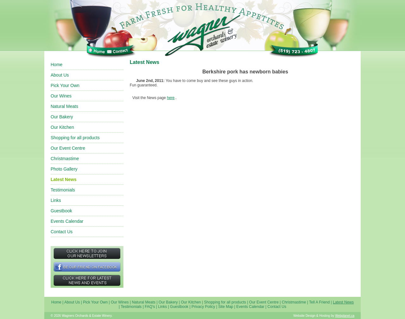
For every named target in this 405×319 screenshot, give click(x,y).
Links (56, 200)
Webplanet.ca (344, 315)
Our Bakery (62, 116)
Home (56, 64)
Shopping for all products (75, 137)
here (171, 98)
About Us (60, 75)
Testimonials (63, 189)
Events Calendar (67, 221)
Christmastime (65, 158)
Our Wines (61, 95)
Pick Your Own (65, 85)
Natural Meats (64, 106)
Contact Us (61, 231)
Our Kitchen (62, 127)
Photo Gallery (64, 169)
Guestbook (61, 210)
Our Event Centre (68, 148)
